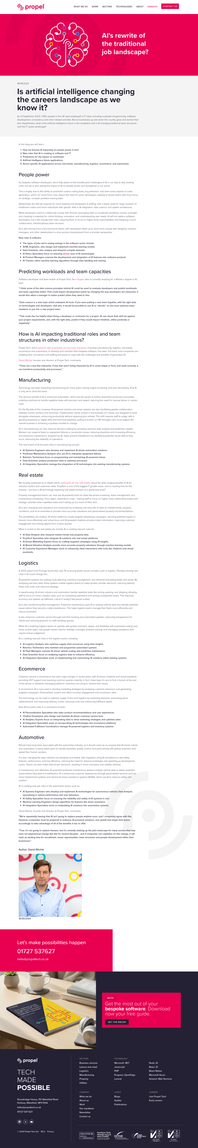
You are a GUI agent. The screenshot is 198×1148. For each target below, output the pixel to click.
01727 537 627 (25, 1111)
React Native (155, 1071)
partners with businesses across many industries (62, 347)
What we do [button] (81, 6)
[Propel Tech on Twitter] (25, 1122)
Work (95, 6)
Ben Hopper (78, 279)
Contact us (85, 1116)
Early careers (155, 1100)
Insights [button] (152, 6)
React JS (153, 1067)
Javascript (119, 1067)
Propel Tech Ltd (31, 7)
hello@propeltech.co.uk (32, 959)
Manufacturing (86, 1075)
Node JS (153, 1063)
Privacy (50, 1131)
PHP (116, 1071)
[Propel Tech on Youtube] (31, 1122)
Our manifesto (86, 1108)
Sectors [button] (107, 6)
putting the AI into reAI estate (75, 482)
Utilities (83, 1083)
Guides (117, 1100)
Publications (120, 1104)
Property (83, 1079)
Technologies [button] (124, 6)
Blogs (117, 1096)
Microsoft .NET (121, 1063)
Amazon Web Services (160, 1079)
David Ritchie (25, 360)
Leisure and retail (88, 1067)
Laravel (118, 1079)
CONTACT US (170, 6)
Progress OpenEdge (124, 1075)
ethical (66, 253)
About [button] (140, 6)
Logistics (84, 1071)
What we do (85, 1096)
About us (84, 1100)
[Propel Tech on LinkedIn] (19, 1122)
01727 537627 (36, 951)
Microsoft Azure (157, 1075)
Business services (88, 1063)
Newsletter (85, 1112)
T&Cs (43, 1131)
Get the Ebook (117, 1022)
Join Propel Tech (157, 1096)
